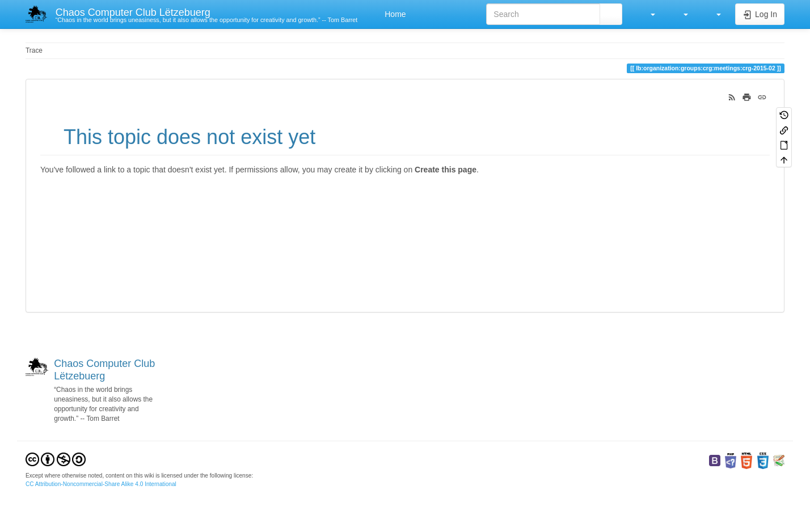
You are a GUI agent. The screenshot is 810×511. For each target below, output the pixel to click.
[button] (647, 14)
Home (394, 14)
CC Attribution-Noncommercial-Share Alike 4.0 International (101, 484)
